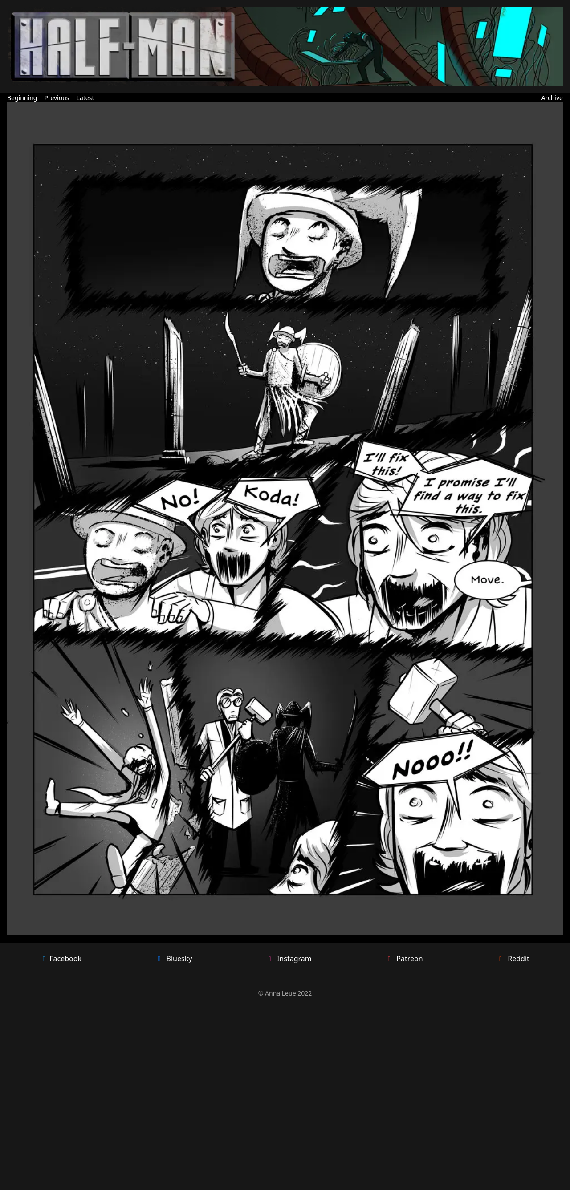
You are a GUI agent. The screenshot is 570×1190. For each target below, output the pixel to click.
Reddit (513, 958)
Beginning (22, 97)
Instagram (289, 958)
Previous (56, 97)
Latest (85, 97)
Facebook (61, 958)
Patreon (404, 958)
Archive (552, 97)
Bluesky (173, 958)
